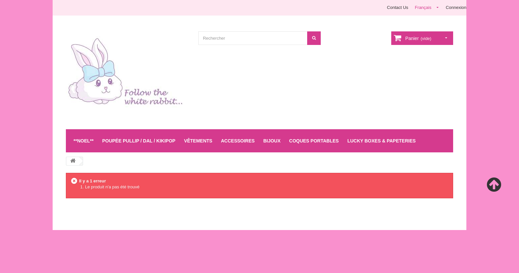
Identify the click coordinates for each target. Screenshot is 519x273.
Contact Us (397, 7)
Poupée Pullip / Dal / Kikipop (138, 140)
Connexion (456, 7)
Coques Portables (314, 140)
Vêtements (198, 140)
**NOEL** (83, 140)
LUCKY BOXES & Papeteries (381, 140)
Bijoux (271, 140)
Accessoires (238, 140)
